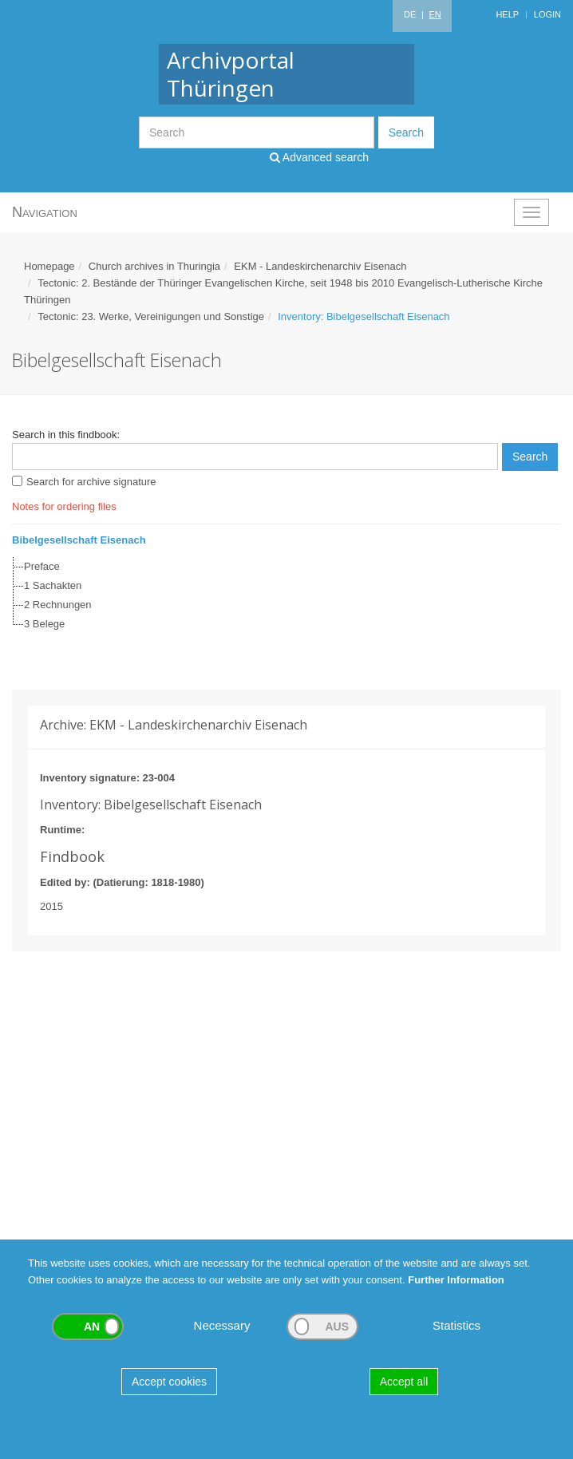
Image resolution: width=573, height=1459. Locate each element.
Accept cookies (169, 1381)
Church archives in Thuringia (154, 266)
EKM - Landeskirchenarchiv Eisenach (320, 266)
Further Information (456, 1280)
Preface (42, 566)
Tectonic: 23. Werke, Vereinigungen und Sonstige (151, 316)
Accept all (404, 1381)
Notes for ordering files (64, 506)
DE (410, 14)
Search (406, 132)
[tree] (282, 595)
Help (507, 14)
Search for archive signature (91, 482)
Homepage (49, 266)
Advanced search (319, 157)
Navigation (44, 212)
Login (547, 14)
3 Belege (44, 624)
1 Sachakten (52, 585)
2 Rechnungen (58, 605)
